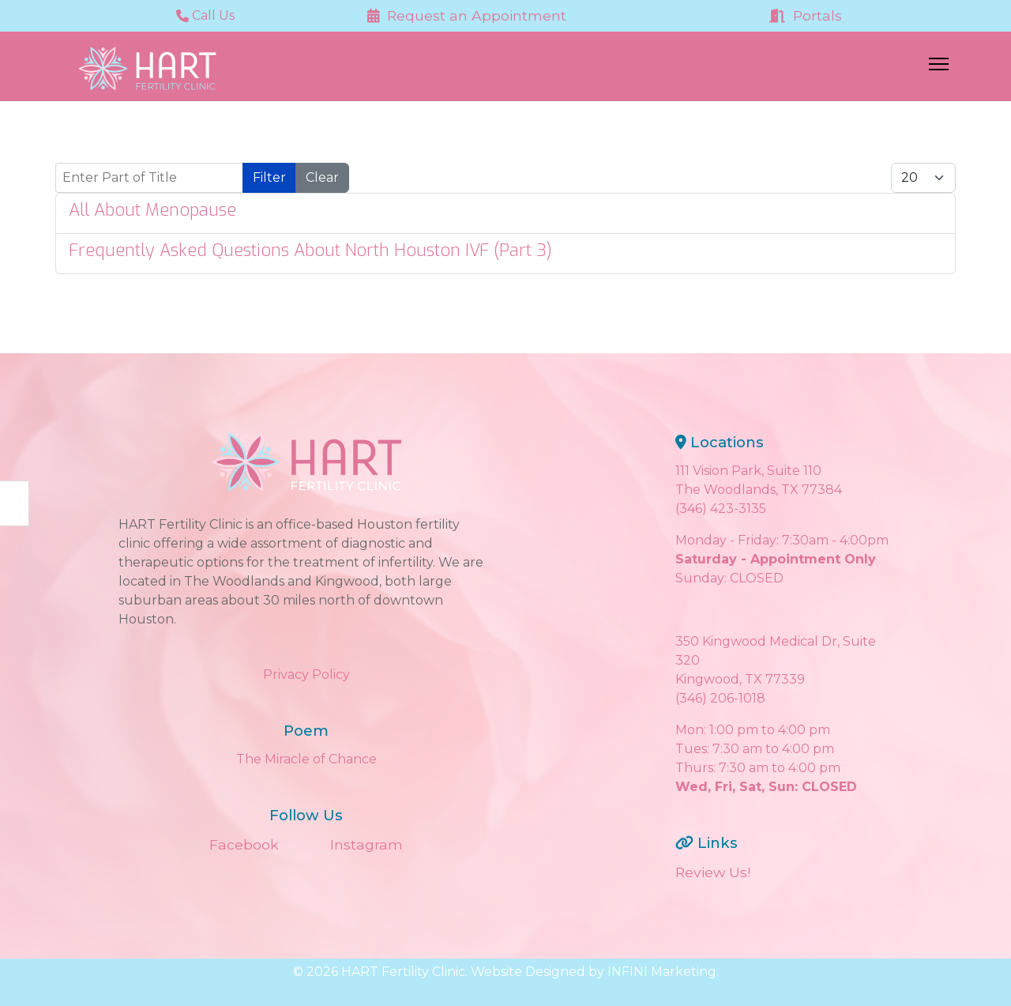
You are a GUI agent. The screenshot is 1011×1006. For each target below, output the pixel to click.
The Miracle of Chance (306, 759)
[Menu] (939, 68)
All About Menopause (152, 209)
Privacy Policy (306, 674)
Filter (269, 177)
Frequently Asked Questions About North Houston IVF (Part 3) (310, 250)
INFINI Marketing (661, 971)
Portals (805, 15)
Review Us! (712, 872)
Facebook (244, 844)
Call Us (205, 15)
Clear (322, 177)
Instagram (366, 844)
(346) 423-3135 (720, 508)
